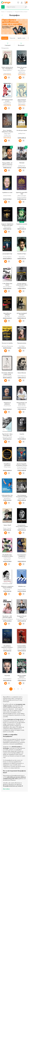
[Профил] (22, 2)
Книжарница (10, 11)
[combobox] (14, 7)
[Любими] (18, 2)
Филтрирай (21, 44)
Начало (3, 11)
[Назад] (2, 15)
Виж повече (6, 789)
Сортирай (7, 44)
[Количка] (26, 2)
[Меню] (3, 7)
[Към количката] (26, 2)
